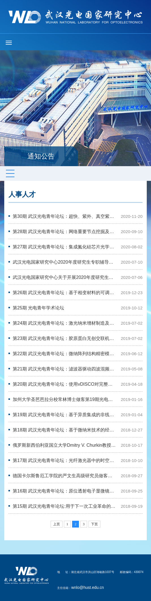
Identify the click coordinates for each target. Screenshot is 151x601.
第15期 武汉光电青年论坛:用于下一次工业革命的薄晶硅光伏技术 (65, 506)
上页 (56, 524)
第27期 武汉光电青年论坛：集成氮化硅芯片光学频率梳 (65, 246)
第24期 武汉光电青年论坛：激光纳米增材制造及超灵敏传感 (65, 323)
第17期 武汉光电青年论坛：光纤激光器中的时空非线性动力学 (65, 460)
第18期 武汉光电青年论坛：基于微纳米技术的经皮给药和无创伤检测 (65, 430)
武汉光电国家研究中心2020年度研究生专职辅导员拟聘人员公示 (65, 262)
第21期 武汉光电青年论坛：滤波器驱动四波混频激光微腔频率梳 (65, 368)
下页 (94, 524)
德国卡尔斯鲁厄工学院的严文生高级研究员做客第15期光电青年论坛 (65, 475)
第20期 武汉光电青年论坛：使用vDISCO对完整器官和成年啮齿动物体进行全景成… (65, 384)
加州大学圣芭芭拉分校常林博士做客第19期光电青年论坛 (65, 399)
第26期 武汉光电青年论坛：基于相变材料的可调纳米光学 (65, 292)
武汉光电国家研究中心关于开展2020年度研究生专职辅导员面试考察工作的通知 (65, 277)
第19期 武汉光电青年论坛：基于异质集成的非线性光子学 (65, 414)
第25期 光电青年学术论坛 (38, 307)
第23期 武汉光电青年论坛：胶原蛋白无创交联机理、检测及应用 (65, 338)
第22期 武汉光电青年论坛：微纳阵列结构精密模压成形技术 (65, 353)
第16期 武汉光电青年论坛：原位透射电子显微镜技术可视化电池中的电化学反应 (65, 491)
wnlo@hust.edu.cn (87, 587)
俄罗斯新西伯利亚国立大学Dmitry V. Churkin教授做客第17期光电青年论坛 (65, 445)
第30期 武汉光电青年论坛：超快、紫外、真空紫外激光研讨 (65, 216)
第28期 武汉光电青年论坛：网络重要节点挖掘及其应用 (65, 231)
